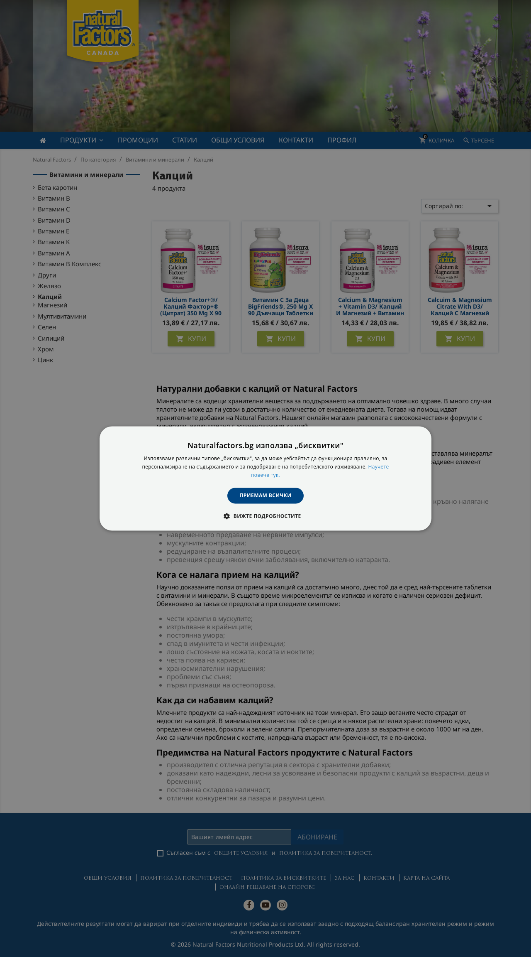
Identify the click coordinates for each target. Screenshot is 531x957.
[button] (265, 516)
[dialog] (265, 478)
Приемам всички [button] (266, 495)
